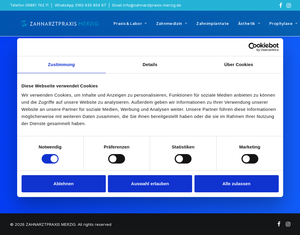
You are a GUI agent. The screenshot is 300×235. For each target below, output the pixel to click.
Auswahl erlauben (150, 183)
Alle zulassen (236, 183)
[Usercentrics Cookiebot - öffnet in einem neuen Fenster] (253, 46)
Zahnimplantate (203, 26)
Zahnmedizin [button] (163, 26)
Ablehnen (63, 183)
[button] (280, 5)
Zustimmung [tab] (61, 64)
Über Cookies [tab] (238, 64)
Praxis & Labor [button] (121, 26)
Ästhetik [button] (240, 26)
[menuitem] (280, 5)
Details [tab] (150, 64)
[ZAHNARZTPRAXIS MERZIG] (55, 26)
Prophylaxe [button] (274, 26)
